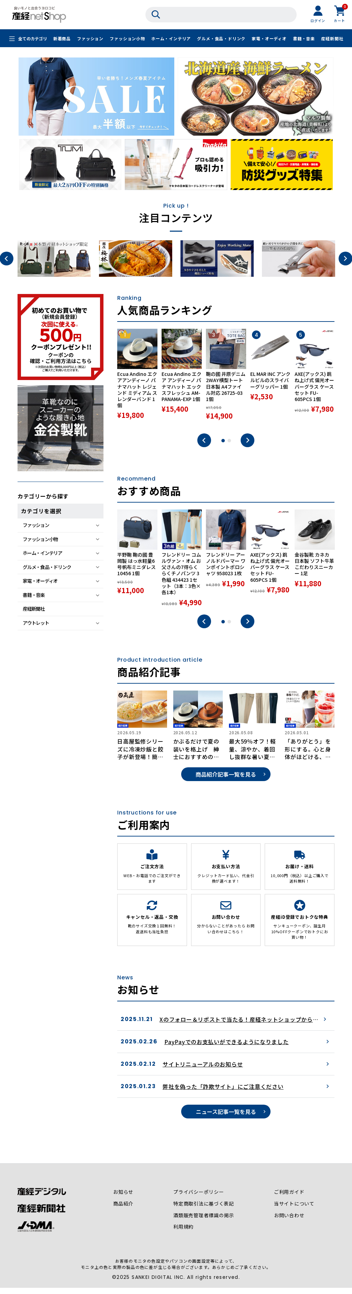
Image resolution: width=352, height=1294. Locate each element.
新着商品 (62, 39)
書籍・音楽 (304, 39)
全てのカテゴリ (32, 39)
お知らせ (123, 1199)
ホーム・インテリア (171, 39)
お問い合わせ (289, 1222)
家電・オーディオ (269, 39)
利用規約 (183, 1234)
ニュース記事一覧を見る (226, 1119)
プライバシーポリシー (198, 1199)
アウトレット (36, 622)
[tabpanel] (137, 378)
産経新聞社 (332, 39)
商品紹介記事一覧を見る (226, 781)
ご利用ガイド (289, 1199)
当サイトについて (294, 1211)
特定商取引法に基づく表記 (203, 1211)
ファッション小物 (127, 39)
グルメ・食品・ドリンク (221, 39)
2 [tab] (229, 441)
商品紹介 (123, 1211)
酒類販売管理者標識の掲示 (203, 1222)
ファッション (90, 39)
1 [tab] (223, 441)
